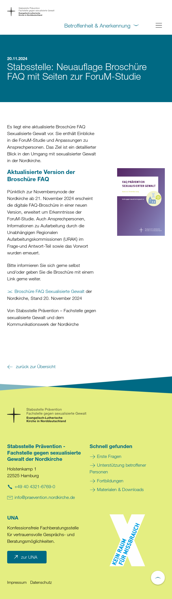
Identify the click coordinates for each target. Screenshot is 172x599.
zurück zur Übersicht (35, 366)
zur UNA (25, 557)
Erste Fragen (109, 456)
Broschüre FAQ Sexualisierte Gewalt (49, 291)
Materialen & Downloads (120, 489)
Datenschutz (41, 582)
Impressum (17, 582)
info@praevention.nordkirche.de (45, 497)
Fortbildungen (110, 480)
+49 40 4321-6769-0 (35, 486)
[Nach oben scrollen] (158, 578)
